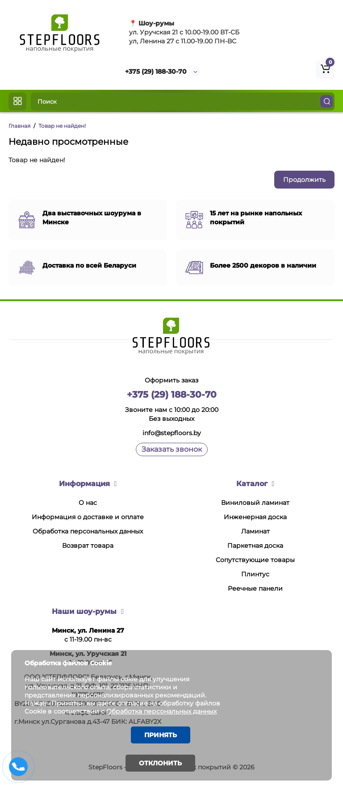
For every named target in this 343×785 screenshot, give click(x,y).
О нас (88, 503)
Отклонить (160, 763)
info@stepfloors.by (171, 433)
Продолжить (304, 180)
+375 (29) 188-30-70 (156, 71)
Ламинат (255, 531)
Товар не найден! (62, 125)
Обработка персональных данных (88, 531)
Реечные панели (255, 588)
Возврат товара (87, 546)
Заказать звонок (172, 449)
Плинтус (255, 574)
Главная (19, 125)
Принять (160, 735)
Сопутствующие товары (255, 560)
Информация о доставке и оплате (88, 517)
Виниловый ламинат (255, 503)
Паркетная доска (255, 546)
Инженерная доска (255, 517)
